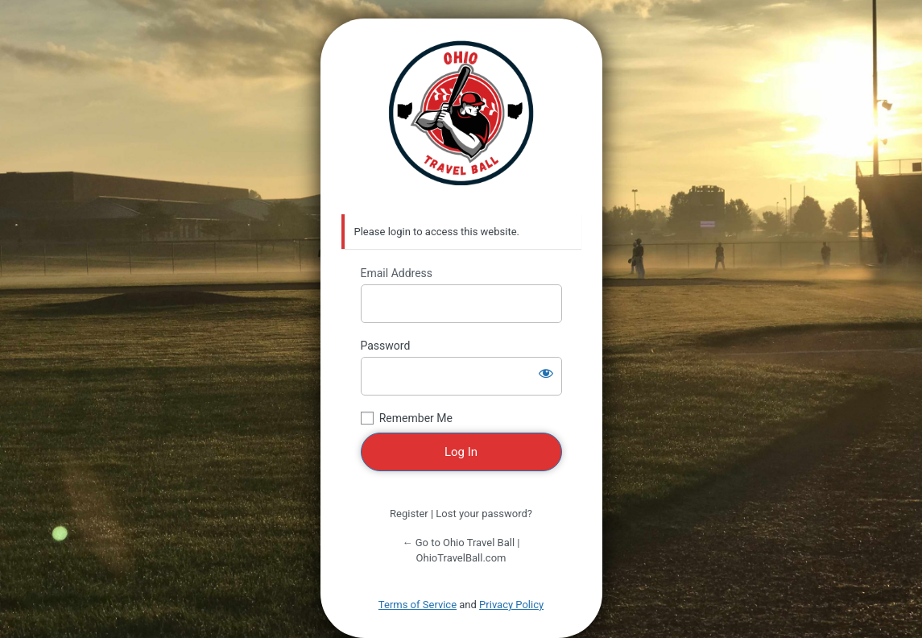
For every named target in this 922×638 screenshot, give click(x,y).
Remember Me (416, 418)
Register (409, 514)
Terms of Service (417, 605)
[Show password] (546, 373)
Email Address (397, 273)
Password (386, 345)
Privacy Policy (511, 605)
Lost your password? (484, 514)
